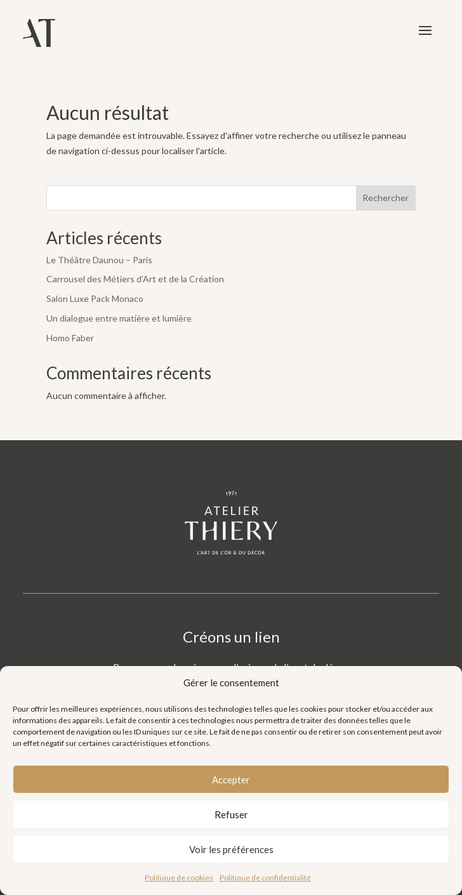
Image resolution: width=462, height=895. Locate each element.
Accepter (231, 779)
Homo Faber (70, 337)
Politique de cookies (179, 877)
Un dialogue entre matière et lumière (119, 318)
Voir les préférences (231, 849)
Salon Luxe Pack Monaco (94, 298)
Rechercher (385, 197)
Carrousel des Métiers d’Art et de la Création (135, 278)
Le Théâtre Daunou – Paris (99, 259)
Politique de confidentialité (265, 877)
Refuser (231, 814)
